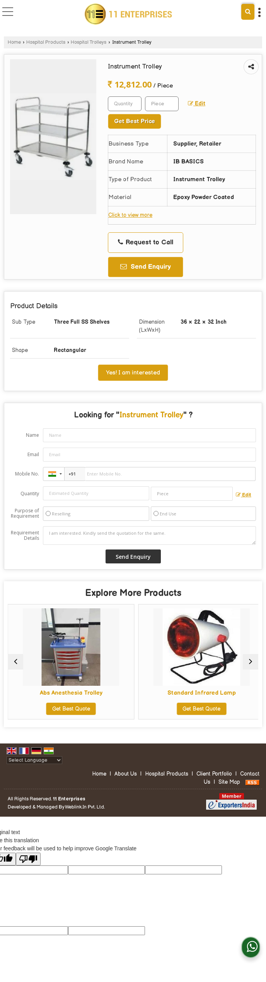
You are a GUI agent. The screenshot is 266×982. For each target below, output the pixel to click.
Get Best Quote (70, 709)
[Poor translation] (28, 866)
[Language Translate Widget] (34, 767)
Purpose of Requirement (25, 513)
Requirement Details (25, 535)
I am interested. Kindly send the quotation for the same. (149, 535)
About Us (125, 781)
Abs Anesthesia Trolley (69, 693)
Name (32, 435)
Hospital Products (45, 42)
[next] (250, 665)
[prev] (15, 665)
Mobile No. (27, 473)
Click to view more (130, 215)
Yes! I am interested (133, 372)
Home (14, 42)
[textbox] (162, 103)
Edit (196, 104)
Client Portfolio (214, 781)
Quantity (29, 493)
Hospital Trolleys (88, 42)
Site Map (229, 789)
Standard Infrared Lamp (196, 693)
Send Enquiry (145, 267)
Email (33, 454)
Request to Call (145, 242)
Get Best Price (134, 121)
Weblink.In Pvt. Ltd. (85, 814)
